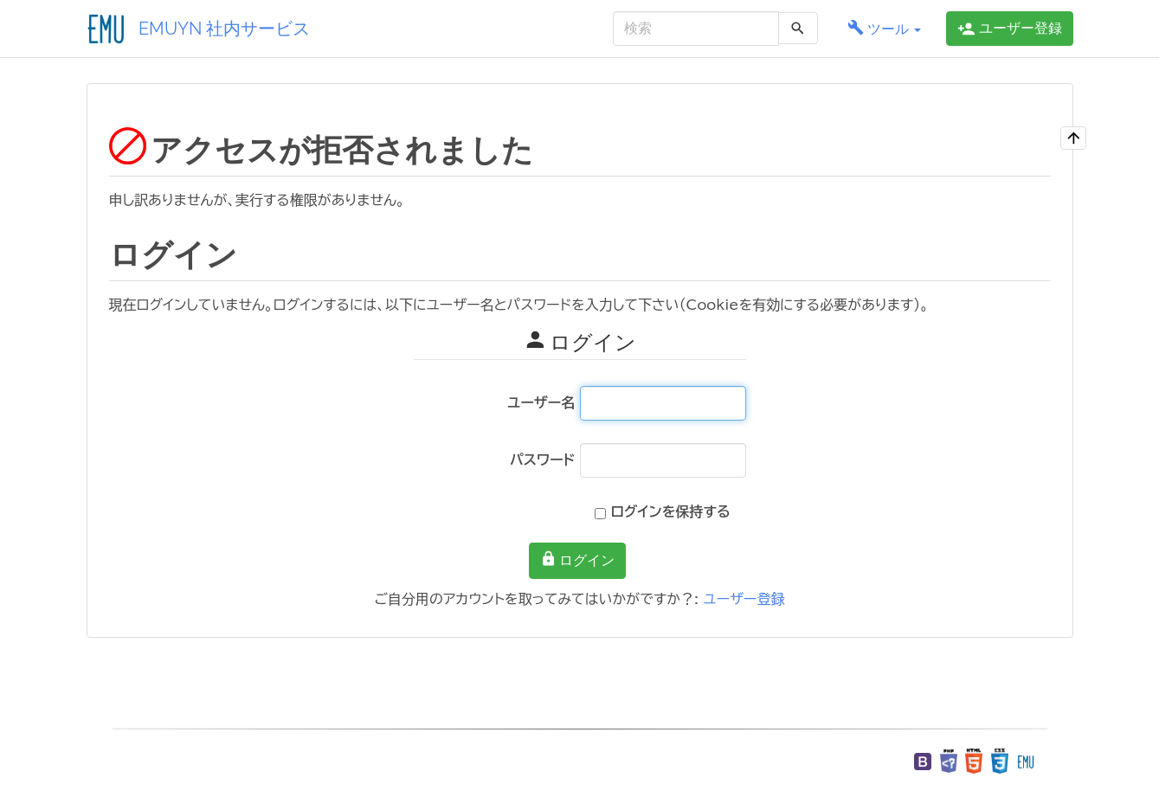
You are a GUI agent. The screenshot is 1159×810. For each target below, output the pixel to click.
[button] (884, 29)
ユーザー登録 (743, 599)
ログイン (577, 559)
